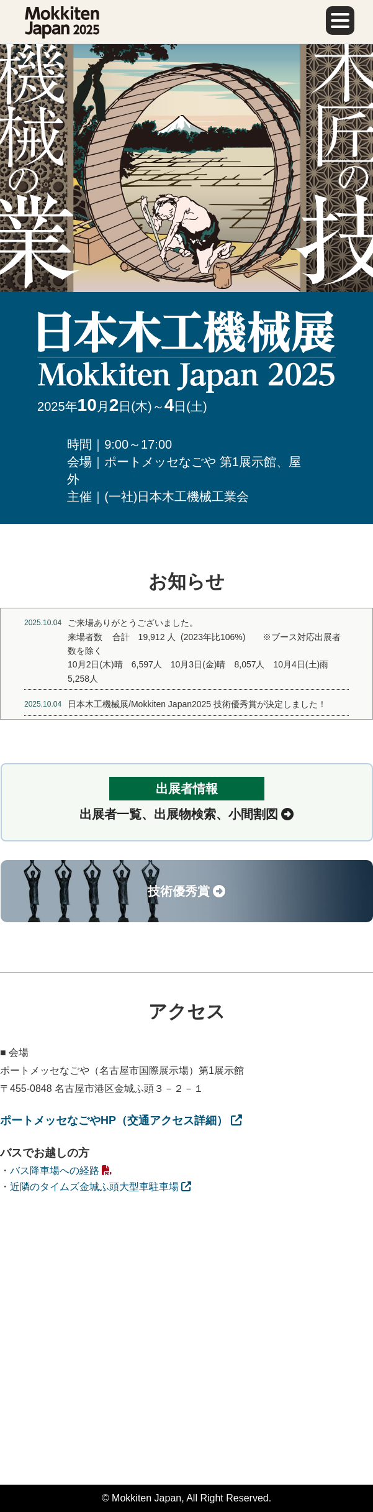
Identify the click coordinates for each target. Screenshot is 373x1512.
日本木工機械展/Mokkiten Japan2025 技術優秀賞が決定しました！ (197, 704)
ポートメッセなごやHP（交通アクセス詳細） (121, 1120)
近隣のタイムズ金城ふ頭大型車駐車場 (100, 1186)
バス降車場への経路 (61, 1170)
